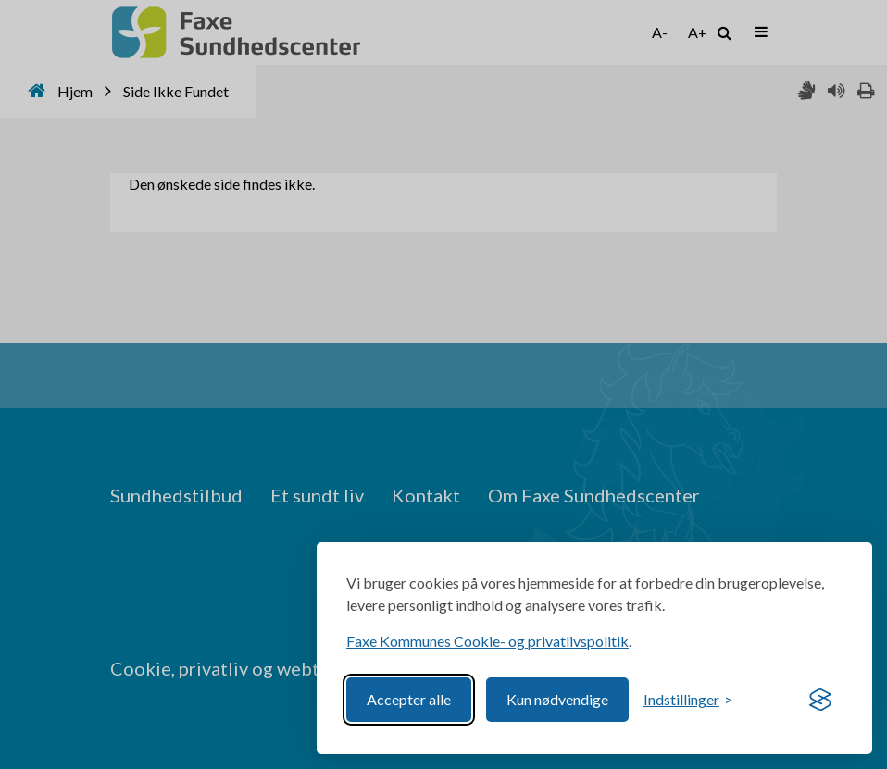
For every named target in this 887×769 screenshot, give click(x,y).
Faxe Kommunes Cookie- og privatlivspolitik (487, 641)
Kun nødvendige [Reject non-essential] (557, 699)
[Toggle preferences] (687, 700)
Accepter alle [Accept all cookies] (409, 699)
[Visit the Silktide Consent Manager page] (820, 699)
